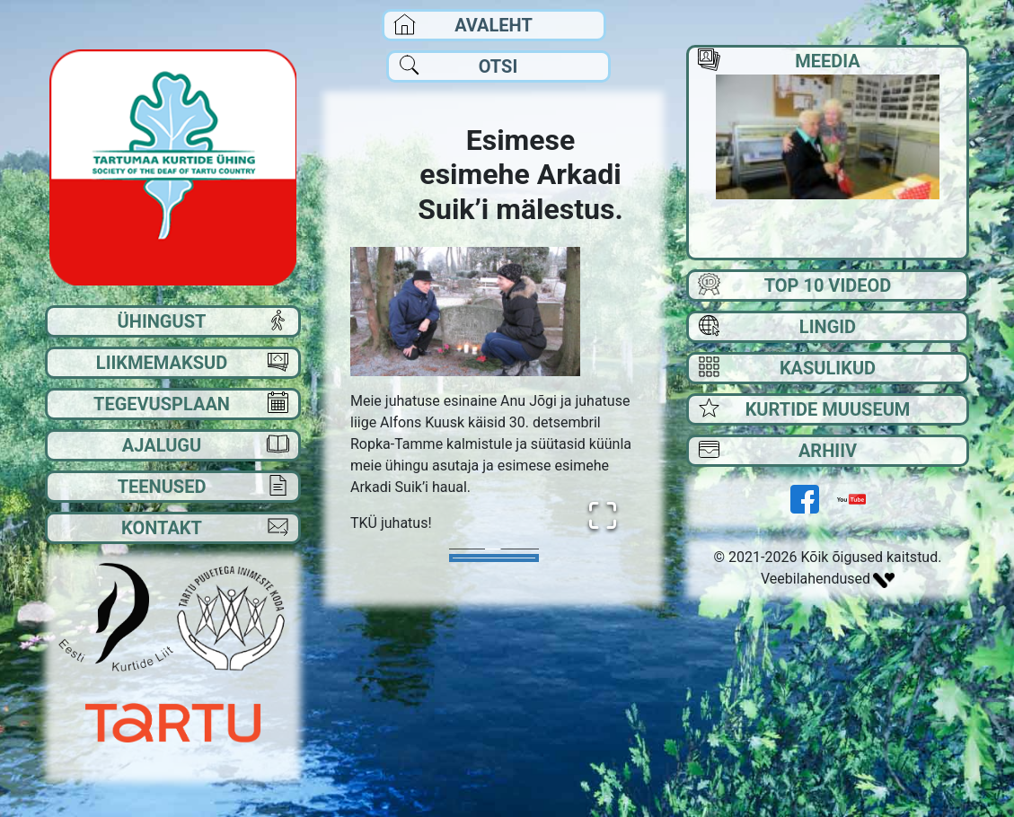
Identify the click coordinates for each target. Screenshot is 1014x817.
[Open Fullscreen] (603, 515)
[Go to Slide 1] (494, 558)
